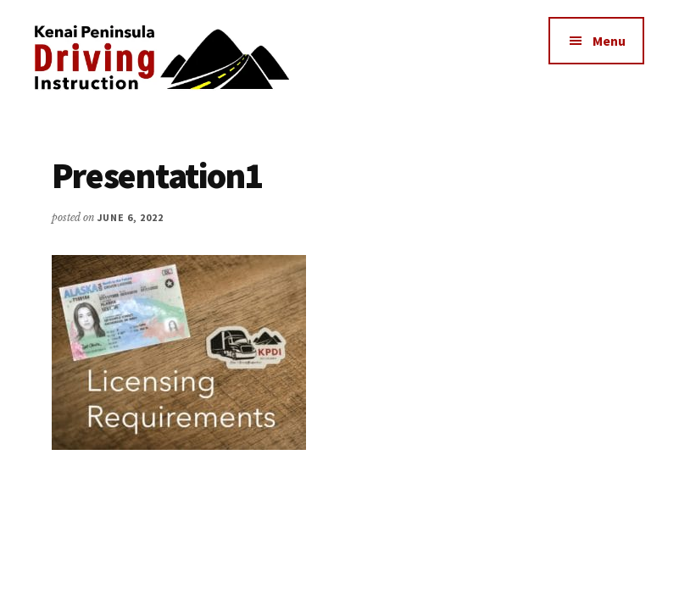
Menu (609, 40)
